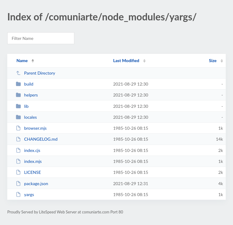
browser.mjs (31, 128)
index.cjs (28, 150)
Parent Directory (35, 73)
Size (213, 60)
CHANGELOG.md (36, 139)
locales (26, 117)
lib (22, 106)
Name (22, 60)
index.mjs (29, 161)
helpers (27, 94)
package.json (32, 183)
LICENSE (28, 172)
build (24, 83)
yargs (25, 194)
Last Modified (126, 60)
